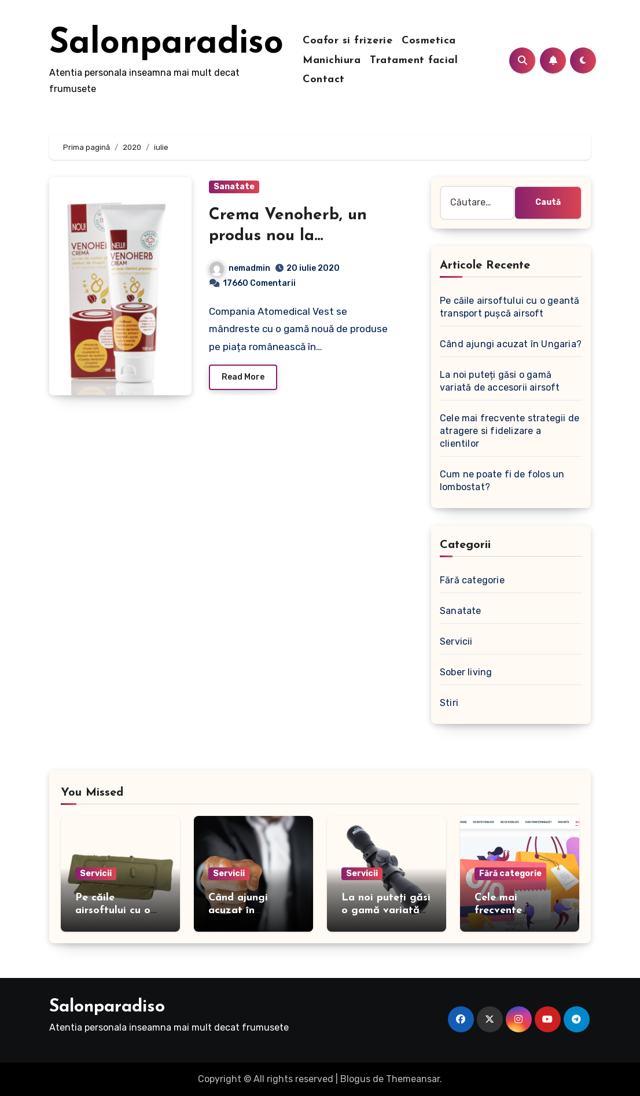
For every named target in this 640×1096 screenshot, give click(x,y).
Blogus (355, 1078)
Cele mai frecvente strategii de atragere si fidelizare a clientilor (509, 431)
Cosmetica (429, 40)
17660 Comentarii (259, 283)
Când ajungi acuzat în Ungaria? (511, 344)
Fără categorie (472, 580)
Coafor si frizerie (347, 40)
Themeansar (413, 1078)
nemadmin (239, 268)
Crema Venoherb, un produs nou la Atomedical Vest (288, 236)
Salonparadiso (166, 44)
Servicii (456, 641)
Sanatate (234, 187)
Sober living (466, 672)
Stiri (449, 702)
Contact (324, 79)
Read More (243, 377)
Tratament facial (414, 60)
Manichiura (332, 60)
